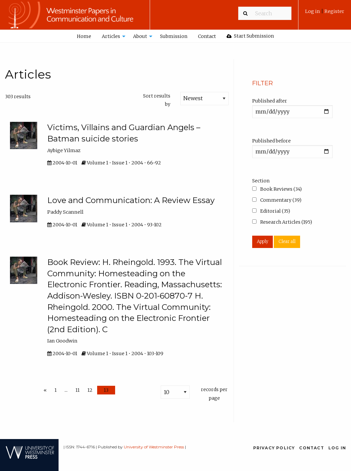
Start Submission (250, 36)
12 (90, 390)
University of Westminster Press (154, 446)
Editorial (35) (271, 211)
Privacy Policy (274, 447)
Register (334, 11)
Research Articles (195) (282, 222)
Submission (173, 36)
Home (84, 36)
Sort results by (156, 100)
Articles (111, 36)
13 (106, 390)
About (140, 36)
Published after (269, 101)
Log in (313, 11)
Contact (207, 36)
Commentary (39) (276, 200)
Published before (271, 141)
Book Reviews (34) (277, 189)
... (66, 390)
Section (260, 181)
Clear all (286, 241)
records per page (214, 393)
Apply (262, 241)
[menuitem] (324, 14)
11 (78, 390)
